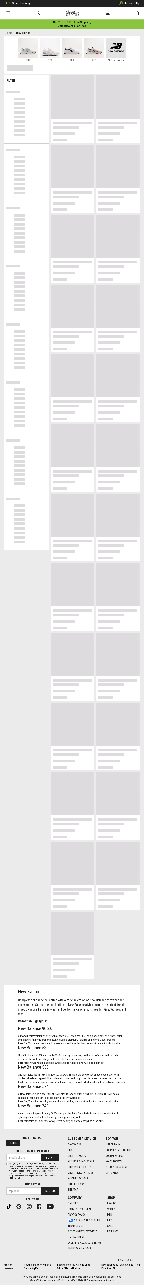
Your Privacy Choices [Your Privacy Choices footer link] (84, 1220)
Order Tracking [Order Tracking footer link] (77, 1155)
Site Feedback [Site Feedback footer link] (76, 1183)
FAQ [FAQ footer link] (70, 1150)
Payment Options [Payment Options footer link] (78, 1178)
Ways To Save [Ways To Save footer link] (114, 1161)
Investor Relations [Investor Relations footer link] (79, 1248)
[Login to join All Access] (72, 22)
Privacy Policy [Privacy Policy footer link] (76, 1214)
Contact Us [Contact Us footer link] (75, 1144)
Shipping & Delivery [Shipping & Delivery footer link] (79, 1167)
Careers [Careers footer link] (73, 1203)
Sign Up (13, 1143)
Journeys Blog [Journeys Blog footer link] (114, 1155)
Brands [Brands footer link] (111, 1203)
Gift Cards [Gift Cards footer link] (112, 1172)
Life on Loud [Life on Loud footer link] (113, 1144)
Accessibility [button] (128, 3)
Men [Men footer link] (109, 1214)
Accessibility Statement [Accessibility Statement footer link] (82, 1231)
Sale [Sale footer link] (110, 1225)
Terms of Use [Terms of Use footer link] (75, 1225)
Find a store (32, 1184)
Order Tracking (17, 3)
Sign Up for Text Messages (33, 1151)
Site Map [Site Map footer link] (73, 1189)
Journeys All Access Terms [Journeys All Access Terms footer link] (84, 1242)
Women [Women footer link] (111, 1208)
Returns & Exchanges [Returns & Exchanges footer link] (81, 1161)
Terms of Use (37, 1171)
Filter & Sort (27, 79)
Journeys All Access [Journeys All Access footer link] (118, 1150)
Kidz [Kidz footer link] (109, 1220)
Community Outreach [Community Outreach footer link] (80, 1208)
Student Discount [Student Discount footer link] (116, 1167)
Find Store (50, 1190)
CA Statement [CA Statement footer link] (76, 1237)
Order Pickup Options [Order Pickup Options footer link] (81, 1172)
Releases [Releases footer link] (112, 1231)
